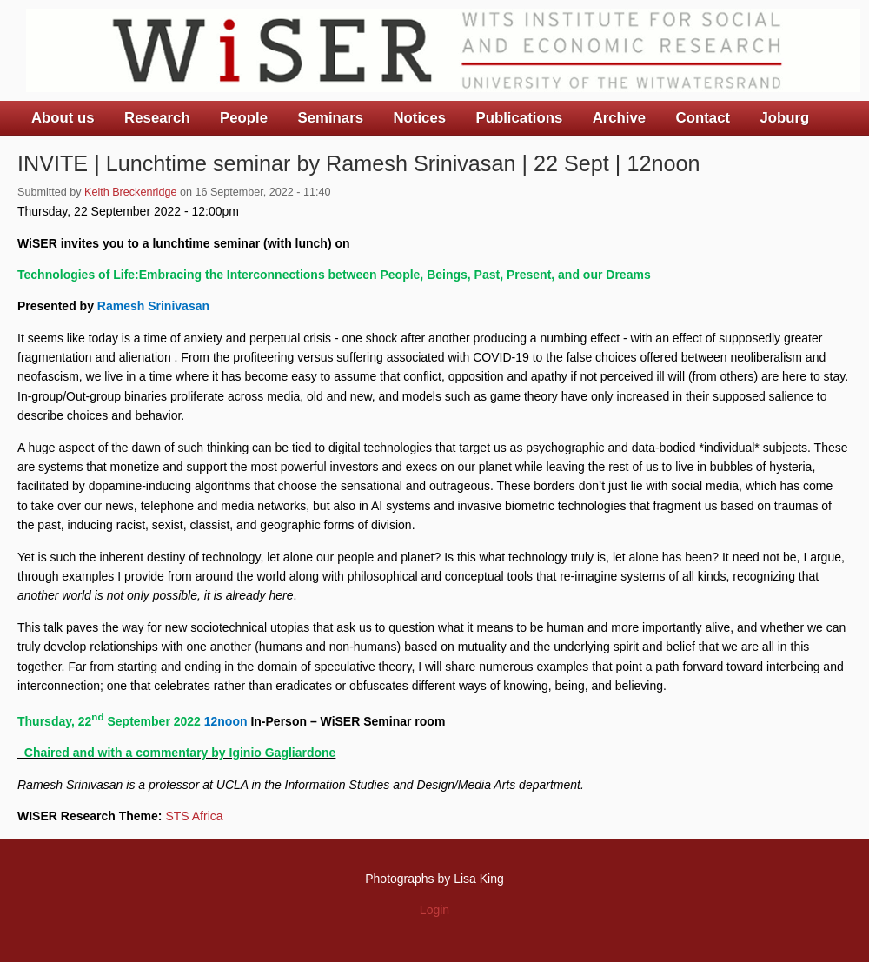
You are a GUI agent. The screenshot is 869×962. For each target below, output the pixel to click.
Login (434, 910)
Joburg (784, 117)
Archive (620, 117)
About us (63, 117)
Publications (518, 117)
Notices (419, 117)
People (244, 117)
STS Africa (193, 816)
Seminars (331, 117)
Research (157, 117)
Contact (703, 117)
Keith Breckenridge (130, 192)
